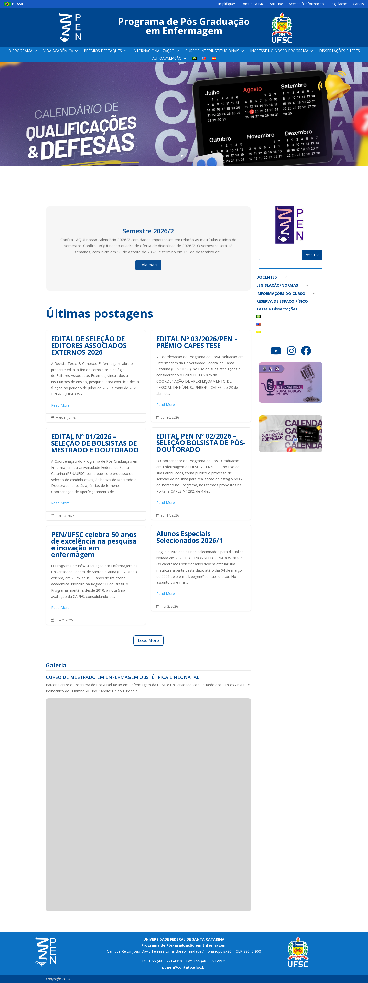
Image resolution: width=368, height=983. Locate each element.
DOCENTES (266, 277)
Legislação (338, 4)
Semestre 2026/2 (148, 236)
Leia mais (148, 270)
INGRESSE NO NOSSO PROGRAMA (279, 51)
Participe (276, 4)
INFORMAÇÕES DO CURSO (280, 294)
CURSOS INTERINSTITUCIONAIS (212, 51)
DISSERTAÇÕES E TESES (339, 51)
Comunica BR (252, 4)
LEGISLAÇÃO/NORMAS (277, 285)
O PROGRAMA (20, 51)
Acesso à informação (306, 4)
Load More (148, 640)
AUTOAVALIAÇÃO (167, 59)
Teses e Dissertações (276, 309)
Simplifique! (225, 4)
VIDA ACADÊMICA (58, 51)
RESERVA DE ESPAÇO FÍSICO (282, 301)
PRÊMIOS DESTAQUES (103, 51)
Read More (60, 405)
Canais (358, 4)
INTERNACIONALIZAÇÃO (154, 51)
